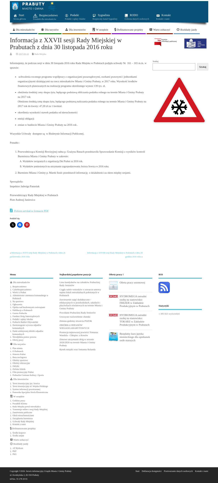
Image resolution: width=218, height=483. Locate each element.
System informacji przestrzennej (26, 389)
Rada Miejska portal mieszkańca (27, 406)
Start (137, 471)
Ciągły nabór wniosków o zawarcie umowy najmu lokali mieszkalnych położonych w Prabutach (80, 292)
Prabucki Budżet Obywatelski (25, 322)
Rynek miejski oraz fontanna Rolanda (77, 349)
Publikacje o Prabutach (22, 310)
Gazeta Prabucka (20, 313)
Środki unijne (18, 435)
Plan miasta (17, 348)
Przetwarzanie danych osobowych (178, 471)
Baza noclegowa (20, 357)
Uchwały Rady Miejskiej (23, 421)
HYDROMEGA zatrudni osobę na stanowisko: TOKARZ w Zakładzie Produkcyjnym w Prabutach (134, 319)
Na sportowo (18, 301)
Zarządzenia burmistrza (23, 418)
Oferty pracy (18, 340)
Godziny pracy (19, 400)
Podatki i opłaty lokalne (23, 319)
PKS (14, 454)
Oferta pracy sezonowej (132, 282)
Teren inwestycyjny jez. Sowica (26, 383)
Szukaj (155, 61)
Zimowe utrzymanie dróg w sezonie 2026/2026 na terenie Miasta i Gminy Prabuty (77, 342)
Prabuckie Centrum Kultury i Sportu (28, 375)
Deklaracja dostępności (152, 471)
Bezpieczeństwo (20, 286)
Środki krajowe (19, 433)
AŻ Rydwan (18, 448)
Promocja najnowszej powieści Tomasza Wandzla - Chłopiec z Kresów (78, 334)
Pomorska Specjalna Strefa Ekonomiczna (30, 392)
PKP (14, 451)
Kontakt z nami (19, 424)
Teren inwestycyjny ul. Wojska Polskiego (30, 386)
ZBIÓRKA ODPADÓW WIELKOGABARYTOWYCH (74, 326)
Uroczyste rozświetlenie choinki (74, 316)
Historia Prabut (19, 354)
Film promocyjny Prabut (23, 372)
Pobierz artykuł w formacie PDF (29, 210)
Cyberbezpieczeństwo (22, 289)
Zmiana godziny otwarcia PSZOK (75, 321)
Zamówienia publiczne (22, 412)
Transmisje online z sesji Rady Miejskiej (30, 409)
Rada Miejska (40, 54)
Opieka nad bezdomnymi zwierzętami (29, 307)
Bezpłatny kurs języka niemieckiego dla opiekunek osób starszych (135, 337)
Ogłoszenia (17, 304)
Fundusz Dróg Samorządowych (26, 316)
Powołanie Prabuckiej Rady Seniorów (77, 312)
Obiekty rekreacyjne (21, 363)
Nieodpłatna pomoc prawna (24, 337)
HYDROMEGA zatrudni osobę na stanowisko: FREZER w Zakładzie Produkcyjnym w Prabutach (134, 301)
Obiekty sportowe (20, 360)
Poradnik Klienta (20, 403)
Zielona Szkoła (19, 369)
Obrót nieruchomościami (23, 415)
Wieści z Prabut (19, 292)
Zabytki (16, 366)
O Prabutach (18, 351)
